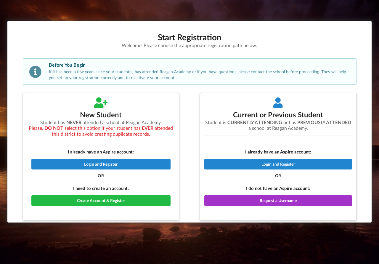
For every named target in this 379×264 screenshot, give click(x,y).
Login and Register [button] (101, 164)
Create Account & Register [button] (101, 200)
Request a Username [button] (278, 200)
